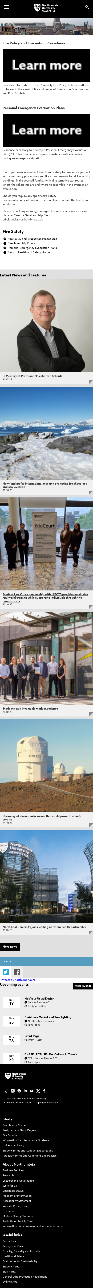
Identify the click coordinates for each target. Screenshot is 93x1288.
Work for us (10, 1186)
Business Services (13, 1170)
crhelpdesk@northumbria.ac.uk (23, 219)
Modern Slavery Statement (19, 1216)
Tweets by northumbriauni (18, 980)
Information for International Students (26, 1140)
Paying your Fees (13, 1246)
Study (7, 1119)
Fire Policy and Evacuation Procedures (32, 239)
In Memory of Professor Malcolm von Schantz (33, 376)
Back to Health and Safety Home (29, 252)
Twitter (6, 972)
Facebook (17, 972)
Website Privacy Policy (16, 1206)
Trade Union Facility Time (18, 1221)
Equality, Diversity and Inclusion (22, 1251)
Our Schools (10, 1135)
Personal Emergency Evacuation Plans (32, 248)
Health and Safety (13, 1256)
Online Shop (10, 1282)
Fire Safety (13, 232)
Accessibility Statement (17, 1201)
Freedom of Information (17, 1196)
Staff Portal (9, 1272)
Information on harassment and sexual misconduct (33, 1226)
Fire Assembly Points (21, 243)
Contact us (9, 1241)
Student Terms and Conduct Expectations (28, 1151)
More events (83, 986)
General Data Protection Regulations (25, 1277)
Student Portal (11, 1267)
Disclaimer (9, 1211)
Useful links (12, 1235)
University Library (13, 1145)
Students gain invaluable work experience (30, 708)
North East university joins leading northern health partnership (44, 927)
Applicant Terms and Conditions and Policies (29, 1156)
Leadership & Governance (18, 1181)
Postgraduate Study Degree (19, 1130)
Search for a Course (14, 1125)
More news (10, 946)
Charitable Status (13, 1191)
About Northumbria (19, 1164)
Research (8, 1175)
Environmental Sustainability (20, 1261)
